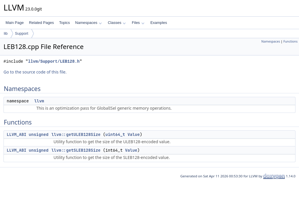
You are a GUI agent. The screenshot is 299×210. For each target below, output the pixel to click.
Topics (64, 22)
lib (6, 33)
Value (134, 134)
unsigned (38, 134)
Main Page (15, 22)
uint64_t (115, 134)
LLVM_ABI (16, 134)
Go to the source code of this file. (35, 72)
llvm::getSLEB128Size (75, 150)
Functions (290, 41)
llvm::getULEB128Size (75, 134)
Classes (117, 22)
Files (138, 22)
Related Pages (41, 22)
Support (21, 33)
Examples (158, 22)
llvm (39, 101)
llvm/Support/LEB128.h (53, 61)
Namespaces (88, 22)
